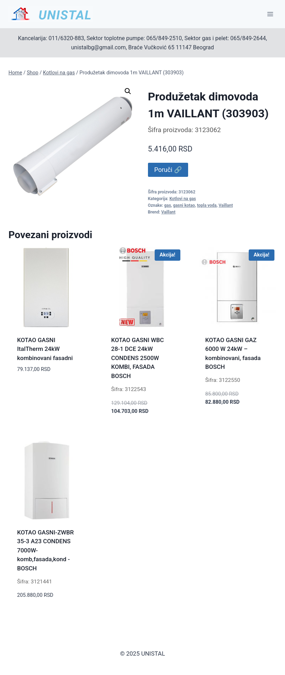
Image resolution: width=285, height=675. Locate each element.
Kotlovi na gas (182, 198)
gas (167, 205)
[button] (128, 91)
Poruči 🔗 (168, 169)
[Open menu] (270, 13)
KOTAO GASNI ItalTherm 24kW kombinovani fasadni (45, 348)
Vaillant (226, 205)
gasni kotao (184, 205)
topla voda (206, 205)
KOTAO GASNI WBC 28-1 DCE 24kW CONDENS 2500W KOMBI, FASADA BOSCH (137, 357)
